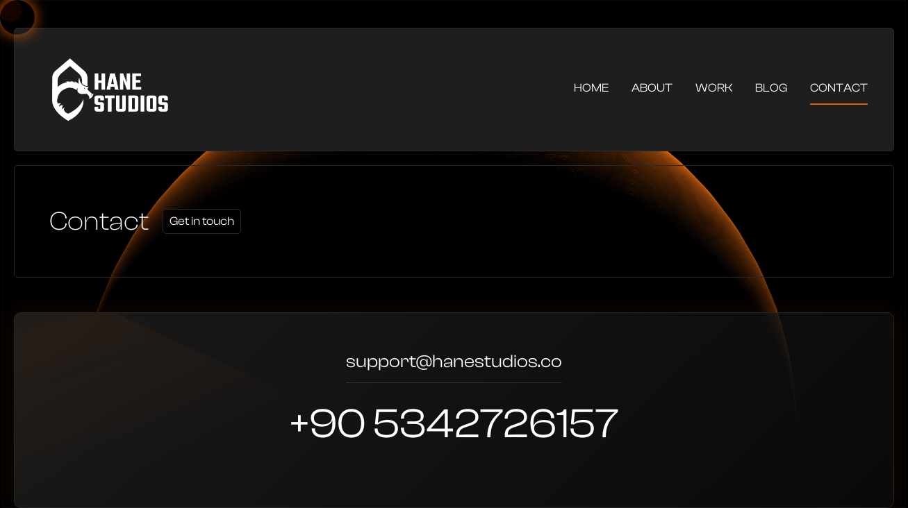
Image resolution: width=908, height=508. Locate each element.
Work (713, 87)
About (652, 87)
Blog (771, 87)
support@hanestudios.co (454, 363)
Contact (839, 87)
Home (591, 87)
